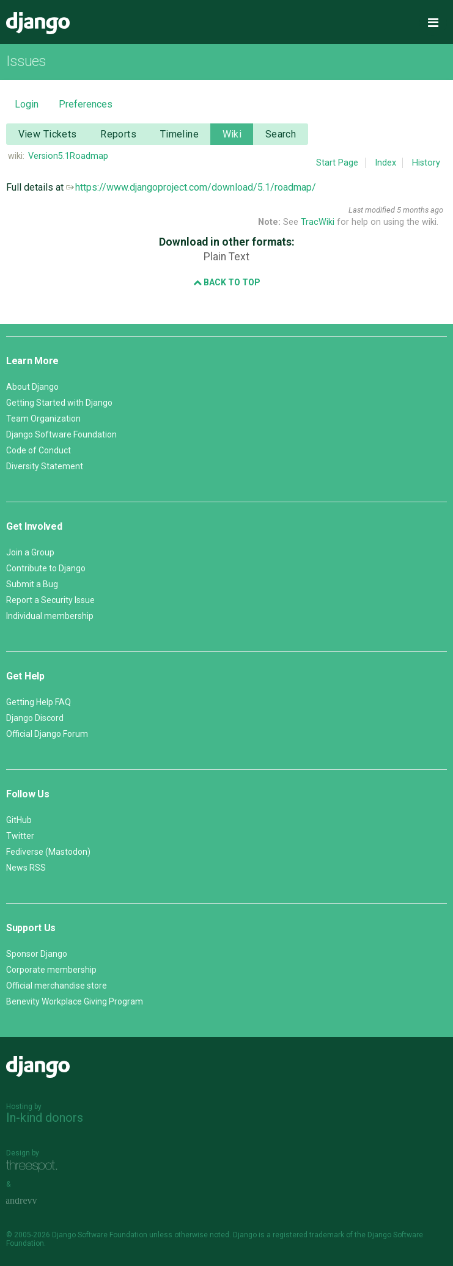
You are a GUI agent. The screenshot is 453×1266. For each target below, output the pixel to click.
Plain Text (226, 257)
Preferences (85, 104)
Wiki (232, 134)
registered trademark (308, 1235)
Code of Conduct (38, 450)
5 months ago (420, 209)
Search (280, 134)
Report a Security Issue (50, 600)
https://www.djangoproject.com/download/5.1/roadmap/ (191, 187)
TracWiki (317, 222)
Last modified (371, 209)
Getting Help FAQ (38, 702)
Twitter (20, 836)
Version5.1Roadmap (68, 156)
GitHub (19, 820)
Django (38, 23)
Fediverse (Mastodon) (48, 852)
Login (27, 104)
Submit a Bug (32, 584)
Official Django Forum (47, 734)
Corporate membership (51, 970)
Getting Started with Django (59, 403)
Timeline (179, 134)
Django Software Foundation (61, 434)
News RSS (26, 868)
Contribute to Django (46, 568)
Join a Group (30, 552)
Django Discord (35, 718)
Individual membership (50, 616)
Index (385, 163)
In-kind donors (44, 1117)
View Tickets (47, 134)
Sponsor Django (36, 954)
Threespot (35, 1167)
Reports (118, 134)
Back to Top (226, 282)
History (426, 163)
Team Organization (43, 418)
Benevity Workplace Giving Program (74, 1001)
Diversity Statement (44, 466)
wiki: (16, 156)
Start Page (337, 163)
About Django (32, 387)
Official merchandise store (56, 985)
